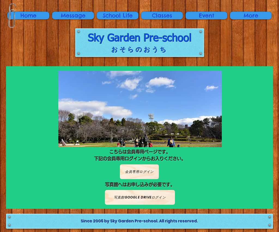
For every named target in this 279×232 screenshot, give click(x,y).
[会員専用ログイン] (139, 171)
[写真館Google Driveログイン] (140, 197)
